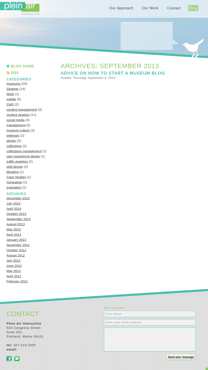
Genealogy (14, 182)
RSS (15, 73)
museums (13, 83)
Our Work (150, 8)
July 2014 (13, 203)
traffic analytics (17, 161)
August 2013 (15, 224)
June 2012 (14, 265)
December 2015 (18, 198)
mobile (11, 99)
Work (10, 94)
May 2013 (13, 229)
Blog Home (22, 66)
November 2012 (18, 245)
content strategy (18, 115)
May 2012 (13, 271)
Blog (193, 8)
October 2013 (16, 214)
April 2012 (13, 276)
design (11, 141)
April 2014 (13, 208)
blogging (12, 172)
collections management (24, 151)
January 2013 (16, 240)
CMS (10, 104)
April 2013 (13, 234)
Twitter (17, 358)
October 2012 (16, 250)
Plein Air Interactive (19, 8)
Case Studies (16, 177)
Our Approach (121, 8)
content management (21, 109)
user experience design (23, 156)
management (16, 125)
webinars (13, 135)
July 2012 (13, 260)
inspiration (13, 187)
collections (14, 146)
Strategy (12, 89)
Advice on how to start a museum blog (113, 73)
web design (14, 166)
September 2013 (18, 219)
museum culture (18, 130)
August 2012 (15, 255)
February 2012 (17, 281)
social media (15, 120)
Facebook (9, 358)
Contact (174, 8)
